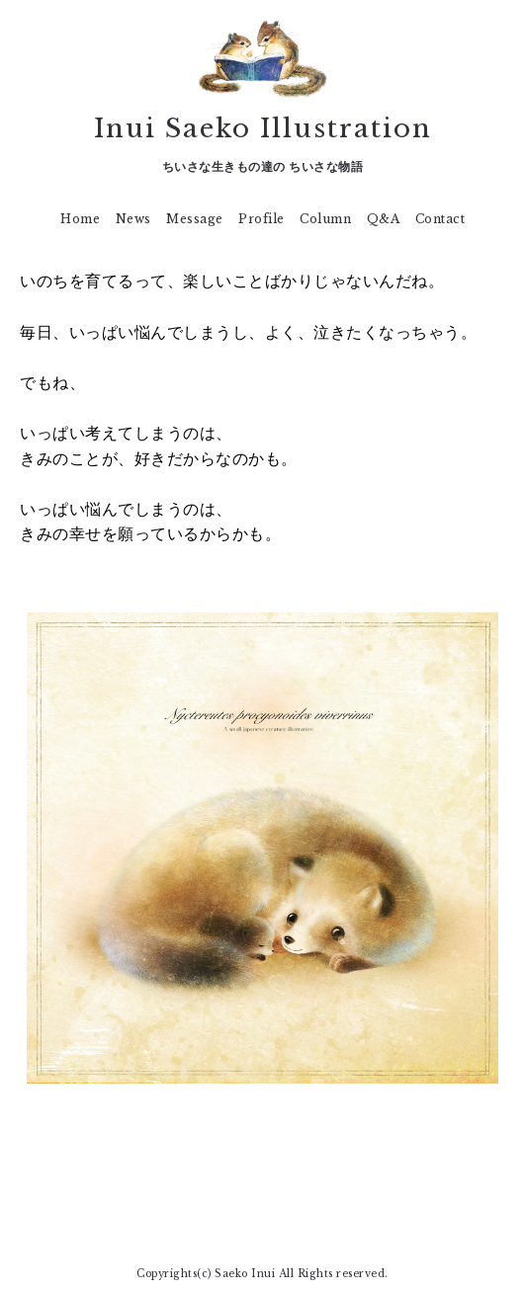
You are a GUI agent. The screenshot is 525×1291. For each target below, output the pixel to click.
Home (80, 218)
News (133, 218)
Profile (261, 218)
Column (325, 218)
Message (194, 218)
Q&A (383, 218)
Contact (440, 218)
